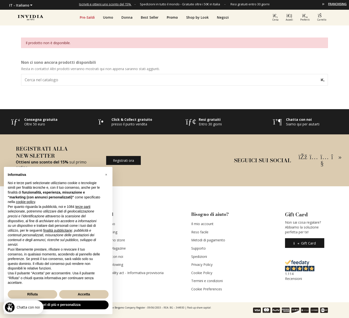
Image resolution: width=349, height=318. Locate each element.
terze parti (82, 207)
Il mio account (202, 223)
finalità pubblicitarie (57, 230)
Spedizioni (199, 256)
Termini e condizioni (207, 280)
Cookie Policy (201, 272)
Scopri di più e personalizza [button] (58, 305)
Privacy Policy (202, 264)
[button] (172, 17)
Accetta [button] (84, 294)
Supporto (198, 248)
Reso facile (199, 232)
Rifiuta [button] (32, 294)
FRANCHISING (337, 4)
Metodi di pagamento (208, 240)
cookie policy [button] (25, 202)
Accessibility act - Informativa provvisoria (132, 272)
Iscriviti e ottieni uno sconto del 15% (105, 4)
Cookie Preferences (206, 289)
